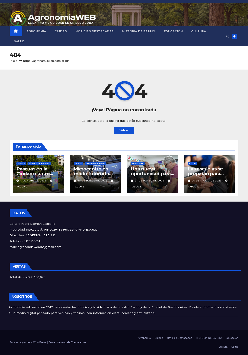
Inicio (13, 61)
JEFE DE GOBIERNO (95, 164)
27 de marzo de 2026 (150, 180)
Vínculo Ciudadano (39, 164)
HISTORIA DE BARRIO (138, 31)
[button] (227, 36)
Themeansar (78, 342)
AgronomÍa (36, 31)
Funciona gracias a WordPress (28, 342)
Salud (19, 41)
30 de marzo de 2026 (93, 180)
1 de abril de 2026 (33, 180)
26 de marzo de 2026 (207, 180)
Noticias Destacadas (95, 31)
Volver (124, 130)
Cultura (198, 31)
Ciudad (61, 31)
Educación (173, 31)
